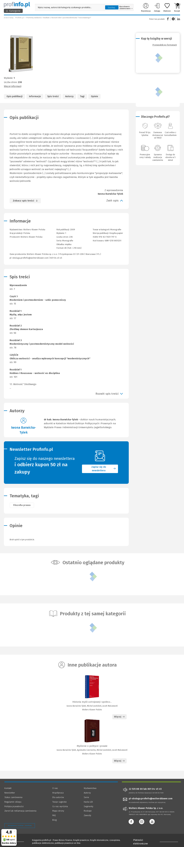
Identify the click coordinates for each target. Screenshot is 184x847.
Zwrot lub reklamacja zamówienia (20, 811)
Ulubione (167, 7)
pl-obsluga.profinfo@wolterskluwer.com (29, 258)
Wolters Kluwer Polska (31, 237)
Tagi (82, 96)
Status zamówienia (13, 797)
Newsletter (9, 793)
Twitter (173, 18)
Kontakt (7, 788)
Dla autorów (58, 797)
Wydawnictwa (90, 788)
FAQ (54, 815)
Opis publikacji (14, 96)
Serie (86, 797)
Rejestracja (146, 7)
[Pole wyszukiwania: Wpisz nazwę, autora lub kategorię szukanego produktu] (69, 7)
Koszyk (177, 7)
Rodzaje (88, 811)
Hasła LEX (88, 802)
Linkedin (178, 18)
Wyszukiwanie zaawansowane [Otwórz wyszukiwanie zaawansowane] (125, 8)
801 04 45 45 (56, 258)
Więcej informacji (12, 86)
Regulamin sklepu (12, 802)
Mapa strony (58, 811)
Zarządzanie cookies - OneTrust (20, 825)
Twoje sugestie (59, 802)
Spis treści (53, 96)
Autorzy (69, 96)
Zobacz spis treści (23, 200)
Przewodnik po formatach (164, 45)
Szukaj (111, 7)
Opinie (94, 96)
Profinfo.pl (19, 18)
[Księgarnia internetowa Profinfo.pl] (17, 4)
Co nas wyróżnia (60, 806)
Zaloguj (157, 7)
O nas (55, 788)
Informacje (35, 96)
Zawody (87, 815)
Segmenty (88, 806)
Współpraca (58, 793)
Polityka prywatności (14, 806)
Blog (54, 820)
